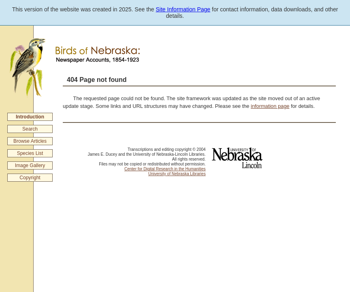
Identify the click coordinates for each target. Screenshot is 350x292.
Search (30, 129)
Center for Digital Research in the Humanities (165, 169)
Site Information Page (183, 9)
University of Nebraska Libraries (177, 174)
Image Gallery (30, 165)
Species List (30, 153)
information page (270, 106)
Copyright (29, 177)
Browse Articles (30, 141)
